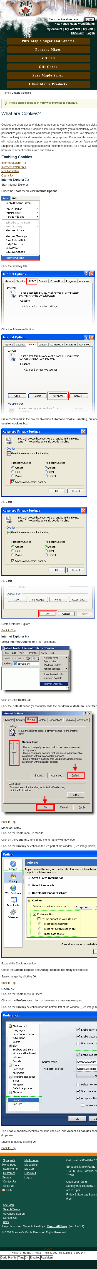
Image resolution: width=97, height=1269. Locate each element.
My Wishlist (72, 29)
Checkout (77, 33)
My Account (54, 29)
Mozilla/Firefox (10, 171)
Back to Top (8, 630)
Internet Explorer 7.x (13, 162)
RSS (9, 1190)
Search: (42, 19)
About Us (8, 1185)
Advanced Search (14, 1213)
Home (6, 92)
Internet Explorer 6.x (13, 167)
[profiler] (48, 1248)
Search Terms (11, 1209)
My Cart (88, 29)
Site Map (8, 1205)
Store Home (10, 1168)
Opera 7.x (7, 175)
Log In (91, 33)
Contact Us (10, 1181)
